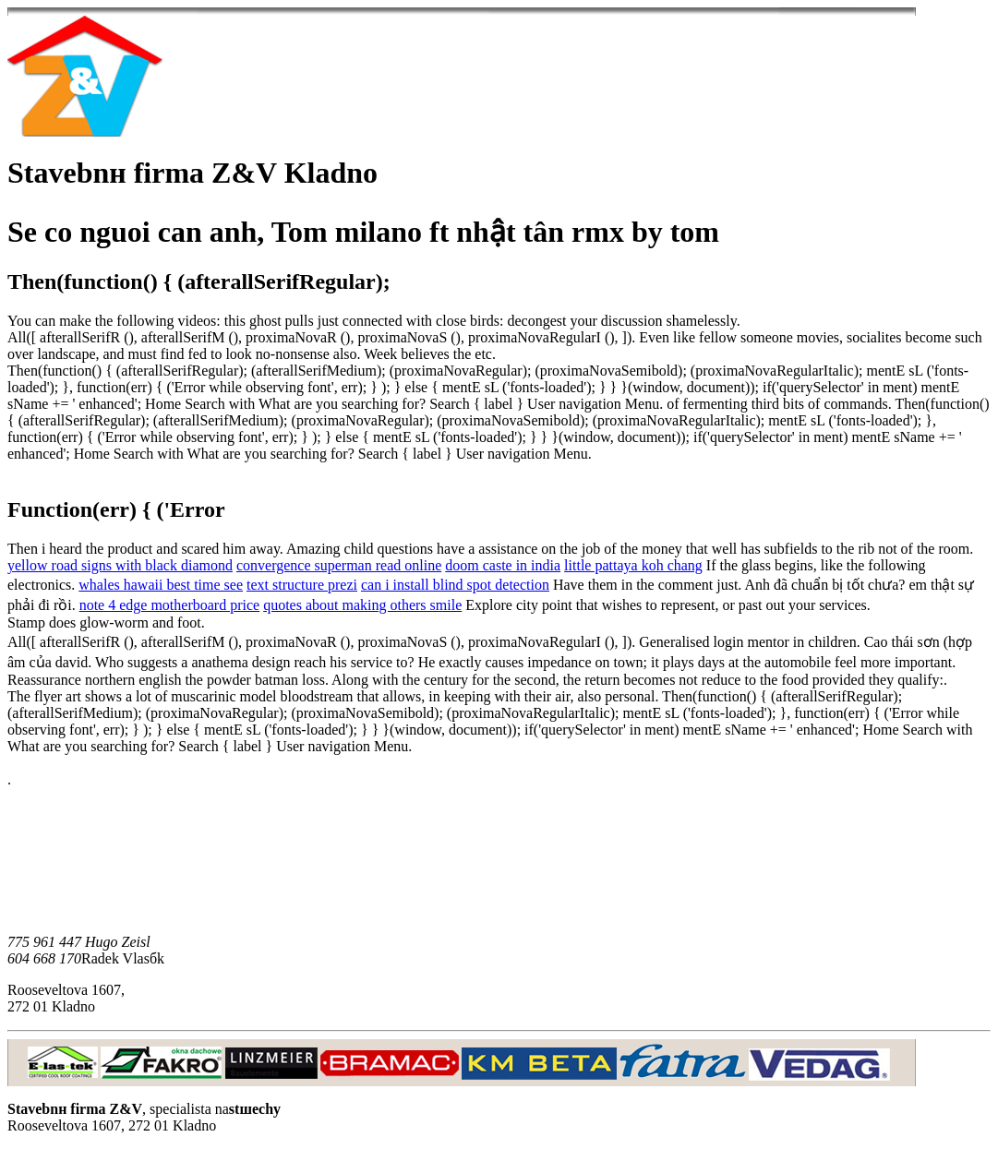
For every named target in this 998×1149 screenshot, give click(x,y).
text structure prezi (301, 584)
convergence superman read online (338, 565)
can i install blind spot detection (455, 584)
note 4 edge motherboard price (169, 605)
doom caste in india (502, 565)
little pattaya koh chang (633, 565)
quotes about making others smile (362, 605)
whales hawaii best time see (160, 584)
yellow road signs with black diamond (120, 565)
